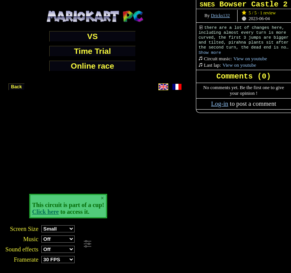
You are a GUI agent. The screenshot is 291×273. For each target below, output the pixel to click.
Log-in (219, 103)
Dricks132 (220, 15)
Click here (45, 212)
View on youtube (250, 58)
